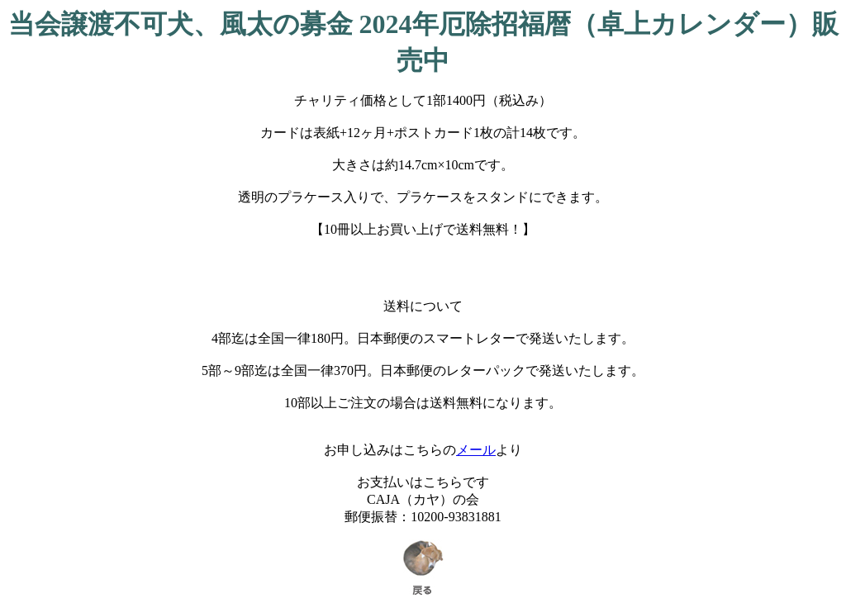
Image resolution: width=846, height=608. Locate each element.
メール (476, 450)
